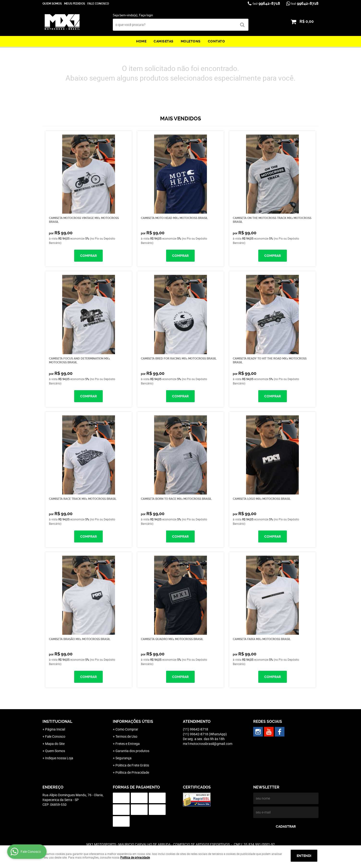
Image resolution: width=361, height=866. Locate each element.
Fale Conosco (98, 3)
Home (141, 41)
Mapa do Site (55, 743)
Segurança (123, 758)
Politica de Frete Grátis (132, 765)
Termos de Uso (126, 736)
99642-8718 (266, 3)
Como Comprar (126, 729)
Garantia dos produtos (132, 750)
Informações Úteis (133, 721)
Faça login (146, 15)
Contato (216, 41)
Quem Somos (52, 3)
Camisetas (164, 41)
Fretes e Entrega (127, 743)
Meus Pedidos (74, 3)
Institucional (57, 721)
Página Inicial (55, 729)
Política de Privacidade (132, 772)
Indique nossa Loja (59, 758)
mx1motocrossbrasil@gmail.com (207, 743)
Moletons (191, 41)
